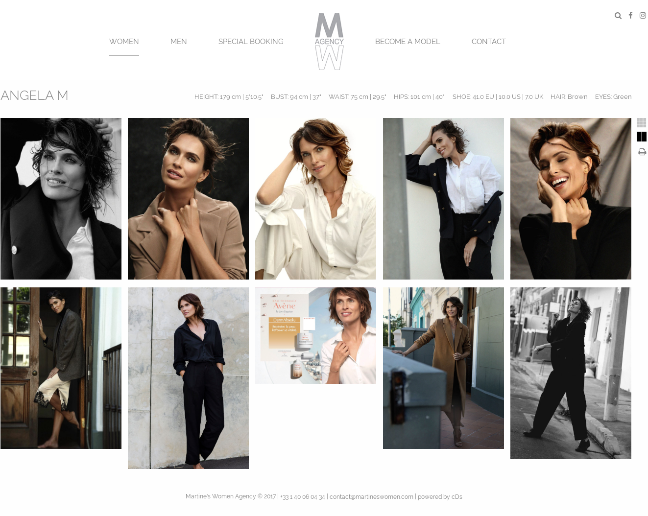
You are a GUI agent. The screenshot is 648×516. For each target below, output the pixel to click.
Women (124, 41)
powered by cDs (440, 497)
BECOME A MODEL (407, 41)
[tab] (642, 123)
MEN (178, 41)
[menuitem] (124, 40)
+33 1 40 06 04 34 (302, 497)
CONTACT (489, 41)
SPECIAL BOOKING (251, 41)
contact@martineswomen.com (371, 497)
